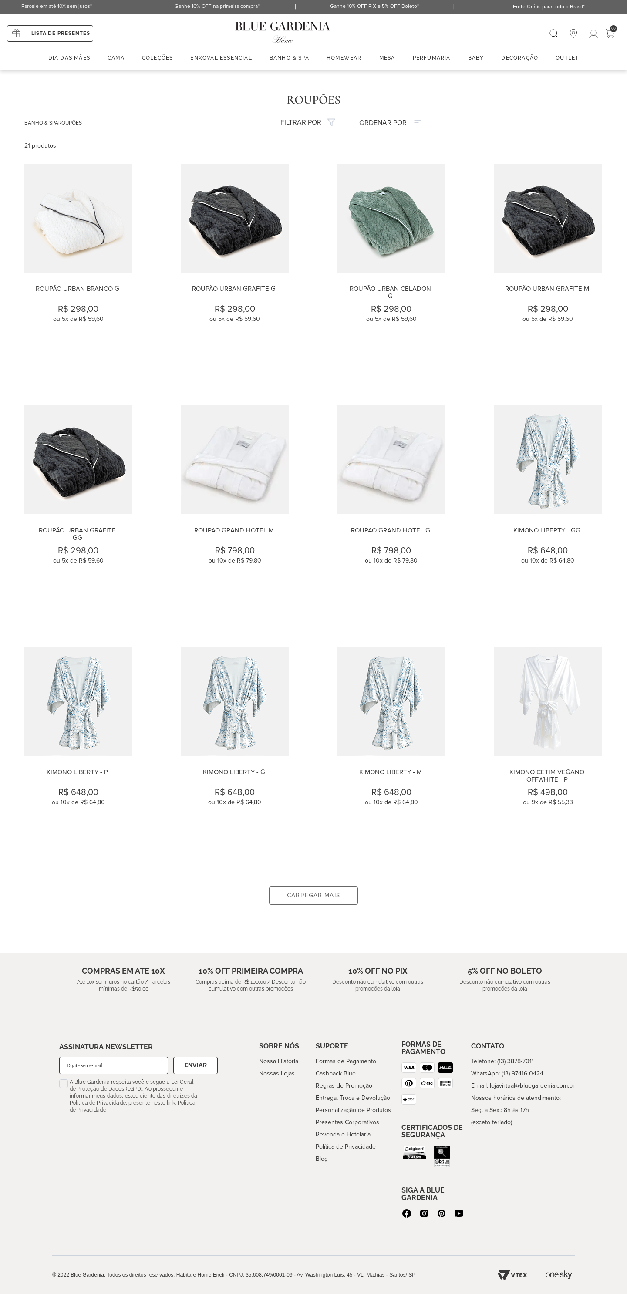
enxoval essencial (221, 58)
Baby (476, 58)
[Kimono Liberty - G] (234, 759)
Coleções (157, 58)
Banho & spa (289, 58)
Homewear (344, 58)
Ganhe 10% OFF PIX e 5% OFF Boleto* (374, 6)
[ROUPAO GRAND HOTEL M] (234, 517)
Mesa (387, 58)
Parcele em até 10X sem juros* (56, 6)
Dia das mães (69, 58)
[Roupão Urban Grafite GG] (78, 517)
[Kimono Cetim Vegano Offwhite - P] (547, 759)
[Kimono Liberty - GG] (547, 517)
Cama (116, 58)
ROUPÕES (70, 123)
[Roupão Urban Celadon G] (391, 275)
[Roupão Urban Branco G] (78, 275)
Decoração (519, 58)
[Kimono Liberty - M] (391, 759)
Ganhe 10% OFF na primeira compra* (217, 6)
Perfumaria (432, 58)
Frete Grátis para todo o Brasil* (549, 6)
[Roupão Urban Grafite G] (234, 275)
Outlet (567, 58)
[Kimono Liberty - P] (78, 759)
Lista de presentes (60, 33)
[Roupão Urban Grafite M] (547, 275)
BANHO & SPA (41, 123)
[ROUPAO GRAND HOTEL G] (391, 517)
